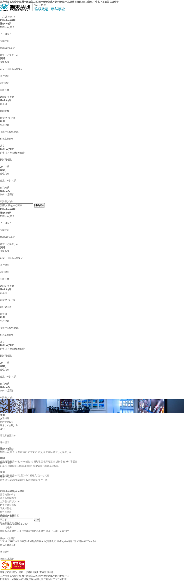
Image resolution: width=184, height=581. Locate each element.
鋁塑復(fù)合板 (7, 117)
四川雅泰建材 (24, 521)
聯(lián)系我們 (7, 194)
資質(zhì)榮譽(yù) (9, 55)
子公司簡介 (6, 34)
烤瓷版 (3, 537)
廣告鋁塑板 (6, 530)
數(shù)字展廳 (7, 97)
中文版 (3, 16)
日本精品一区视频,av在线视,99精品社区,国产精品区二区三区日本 (33, 579)
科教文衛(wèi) (7, 138)
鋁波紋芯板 (6, 307)
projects (4, 404)
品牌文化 (4, 41)
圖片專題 (4, 76)
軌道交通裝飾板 (8, 523)
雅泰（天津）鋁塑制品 (57, 521)
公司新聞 (4, 62)
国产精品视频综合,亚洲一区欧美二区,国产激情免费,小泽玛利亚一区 (34, 575)
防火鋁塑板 (6, 526)
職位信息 (4, 173)
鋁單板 (3, 103)
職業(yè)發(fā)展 (8, 180)
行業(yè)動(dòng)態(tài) (11, 69)
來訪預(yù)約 (6, 201)
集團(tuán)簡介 (7, 27)
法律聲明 (4, 451)
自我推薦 (4, 187)
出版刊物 (4, 90)
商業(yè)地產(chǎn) (9, 131)
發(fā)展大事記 (7, 48)
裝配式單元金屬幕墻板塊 (46, 462)
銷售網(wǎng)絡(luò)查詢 (12, 152)
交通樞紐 (4, 124)
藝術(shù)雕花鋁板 (9, 533)
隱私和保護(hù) (7, 544)
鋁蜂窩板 (4, 110)
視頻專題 (4, 83)
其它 (2, 145)
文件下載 (4, 166)
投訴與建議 (6, 159)
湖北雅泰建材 (38, 521)
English (11, 16)
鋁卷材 (3, 313)
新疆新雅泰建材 (8, 521)
